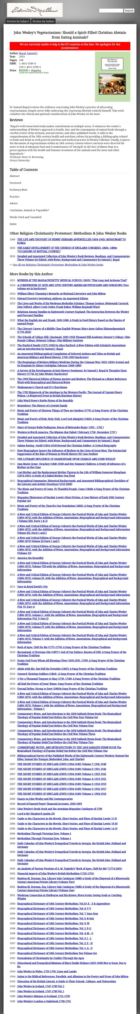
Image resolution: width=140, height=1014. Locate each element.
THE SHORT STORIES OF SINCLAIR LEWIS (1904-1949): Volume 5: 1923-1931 (61, 774)
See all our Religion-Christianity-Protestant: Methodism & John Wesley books (58, 264)
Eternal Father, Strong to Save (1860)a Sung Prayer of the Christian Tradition (62, 688)
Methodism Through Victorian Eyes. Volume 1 (44, 838)
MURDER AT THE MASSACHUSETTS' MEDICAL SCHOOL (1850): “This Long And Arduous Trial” (72, 280)
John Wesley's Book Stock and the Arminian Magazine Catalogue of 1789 (59, 808)
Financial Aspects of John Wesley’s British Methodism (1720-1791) (55, 873)
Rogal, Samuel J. (28, 53)
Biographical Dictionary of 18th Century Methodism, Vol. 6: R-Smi (55, 918)
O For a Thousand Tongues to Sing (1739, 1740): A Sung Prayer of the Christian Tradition (68, 678)
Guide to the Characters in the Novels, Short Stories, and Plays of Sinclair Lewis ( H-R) (67, 823)
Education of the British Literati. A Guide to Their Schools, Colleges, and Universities (66, 981)
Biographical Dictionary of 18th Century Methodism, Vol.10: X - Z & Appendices (63, 903)
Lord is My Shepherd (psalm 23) (36, 813)
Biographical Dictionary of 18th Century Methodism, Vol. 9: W (53, 923)
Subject (18, 21)
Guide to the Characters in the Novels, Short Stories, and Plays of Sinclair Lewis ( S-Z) (67, 818)
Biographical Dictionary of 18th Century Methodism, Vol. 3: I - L (54, 938)
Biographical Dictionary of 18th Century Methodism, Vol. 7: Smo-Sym (57, 913)
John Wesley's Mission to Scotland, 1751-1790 (43, 996)
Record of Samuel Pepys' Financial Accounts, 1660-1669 (49, 803)
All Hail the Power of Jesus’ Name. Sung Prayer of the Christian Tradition (60, 683)
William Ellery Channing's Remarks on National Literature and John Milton (61, 293)
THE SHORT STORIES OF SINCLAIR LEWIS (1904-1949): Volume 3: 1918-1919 (61, 784)
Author (43, 21)
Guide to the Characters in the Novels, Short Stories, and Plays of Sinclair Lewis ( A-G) (67, 828)
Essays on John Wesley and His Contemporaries (45, 799)
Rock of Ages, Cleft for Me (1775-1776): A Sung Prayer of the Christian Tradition (63, 647)
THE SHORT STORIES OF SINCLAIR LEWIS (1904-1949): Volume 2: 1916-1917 (61, 789)
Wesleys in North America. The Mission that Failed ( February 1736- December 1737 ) (67, 432)
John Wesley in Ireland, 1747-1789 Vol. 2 (40, 986)
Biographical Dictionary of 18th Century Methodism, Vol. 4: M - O (55, 933)
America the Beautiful (30, 558)
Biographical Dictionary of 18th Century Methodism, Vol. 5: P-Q (54, 928)
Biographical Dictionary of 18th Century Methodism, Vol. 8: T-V (54, 908)
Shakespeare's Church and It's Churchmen (42, 387)
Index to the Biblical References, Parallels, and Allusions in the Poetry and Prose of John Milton (72, 976)
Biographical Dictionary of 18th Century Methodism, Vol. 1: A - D (54, 948)
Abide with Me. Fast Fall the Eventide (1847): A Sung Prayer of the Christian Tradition (67, 668)
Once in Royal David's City (32, 586)
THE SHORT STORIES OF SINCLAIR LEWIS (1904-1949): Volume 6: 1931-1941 (61, 769)
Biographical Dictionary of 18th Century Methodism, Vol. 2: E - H (55, 943)
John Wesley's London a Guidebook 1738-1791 (44, 1001)
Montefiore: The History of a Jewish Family (42, 405)
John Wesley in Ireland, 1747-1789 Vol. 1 (40, 991)
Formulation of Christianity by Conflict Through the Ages (50, 958)
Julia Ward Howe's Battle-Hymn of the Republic (45, 400)
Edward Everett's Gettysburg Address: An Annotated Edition (52, 298)
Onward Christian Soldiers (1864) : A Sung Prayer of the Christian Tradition (61, 674)
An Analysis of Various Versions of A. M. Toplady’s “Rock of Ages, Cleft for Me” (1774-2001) (69, 868)
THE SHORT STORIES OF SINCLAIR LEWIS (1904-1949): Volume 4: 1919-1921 (61, 779)
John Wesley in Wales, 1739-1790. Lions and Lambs (47, 971)
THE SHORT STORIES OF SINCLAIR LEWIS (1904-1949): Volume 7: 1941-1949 (61, 764)
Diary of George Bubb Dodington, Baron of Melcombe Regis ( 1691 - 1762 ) (60, 427)
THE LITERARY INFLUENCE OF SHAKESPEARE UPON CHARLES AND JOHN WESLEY (66, 459)
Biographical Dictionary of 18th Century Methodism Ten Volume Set (57, 953)
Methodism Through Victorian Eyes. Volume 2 (44, 833)
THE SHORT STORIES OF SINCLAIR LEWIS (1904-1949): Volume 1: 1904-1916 (61, 794)
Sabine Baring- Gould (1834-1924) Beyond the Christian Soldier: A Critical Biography (66, 445)
